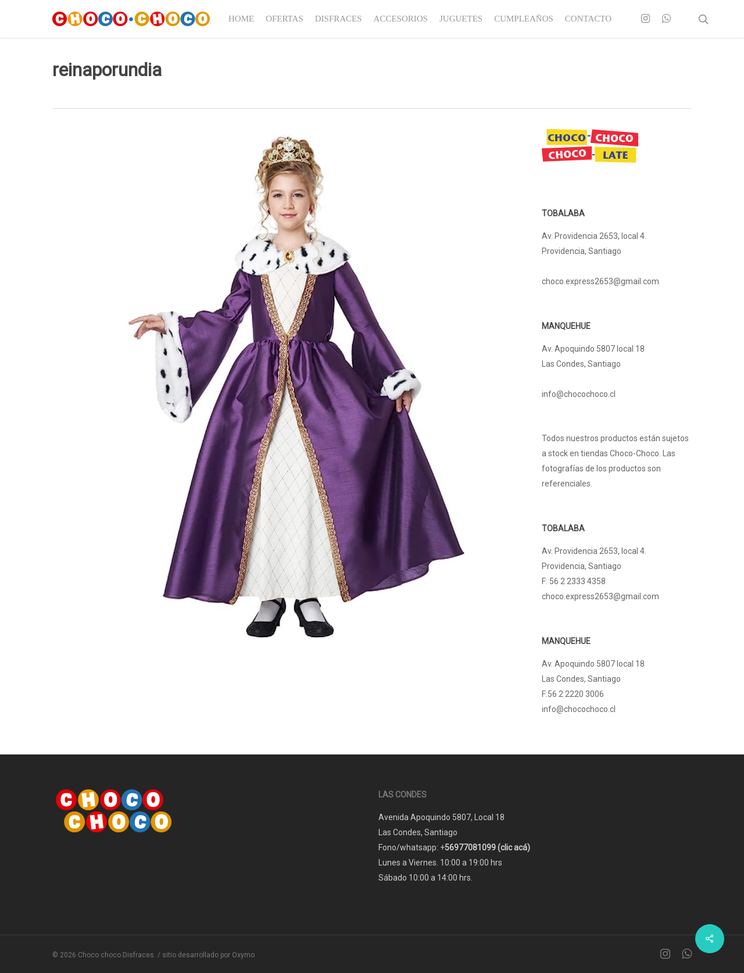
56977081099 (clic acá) (487, 847)
